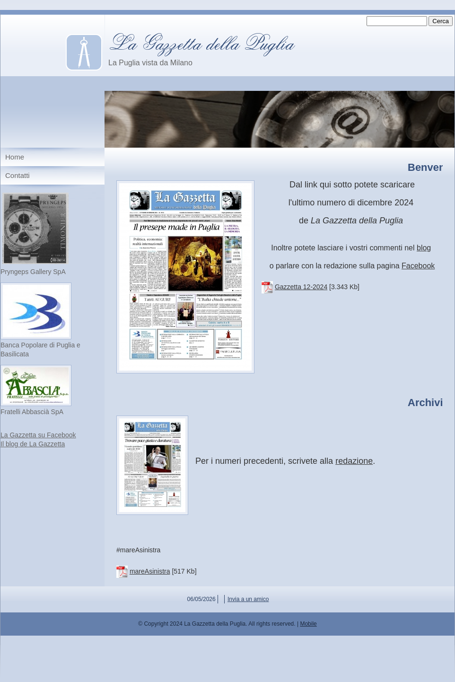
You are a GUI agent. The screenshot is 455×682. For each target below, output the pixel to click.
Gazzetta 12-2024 (301, 287)
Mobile (308, 623)
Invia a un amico (248, 599)
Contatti (17, 175)
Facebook (418, 266)
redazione (354, 461)
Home (14, 157)
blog (424, 248)
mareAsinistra (150, 571)
